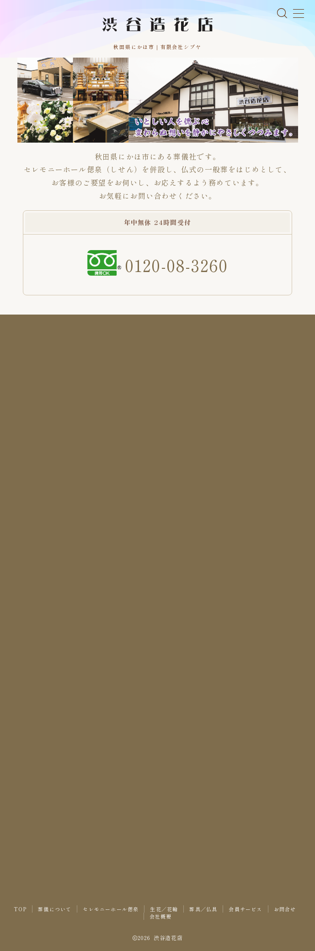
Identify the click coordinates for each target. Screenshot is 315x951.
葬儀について (54, 909)
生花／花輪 (164, 909)
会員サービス (245, 909)
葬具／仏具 (203, 909)
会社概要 (160, 916)
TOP (20, 909)
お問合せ (285, 909)
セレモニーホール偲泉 (111, 909)
